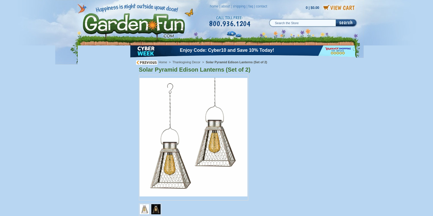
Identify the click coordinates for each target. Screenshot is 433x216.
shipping (239, 6)
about (225, 6)
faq (250, 6)
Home (163, 62)
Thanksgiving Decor (186, 62)
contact (261, 6)
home (214, 6)
